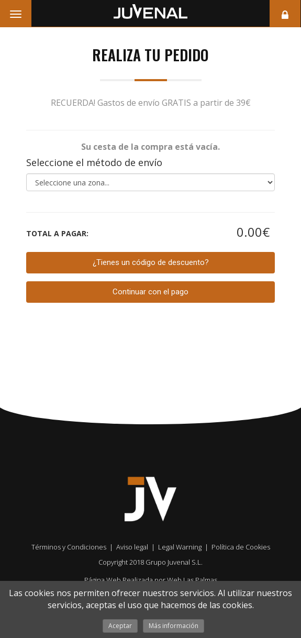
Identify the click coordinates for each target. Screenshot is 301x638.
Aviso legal (132, 547)
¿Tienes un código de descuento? (151, 262)
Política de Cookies (240, 547)
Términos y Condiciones (68, 547)
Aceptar (120, 625)
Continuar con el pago (150, 291)
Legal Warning (180, 547)
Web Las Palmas (192, 580)
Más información (173, 625)
